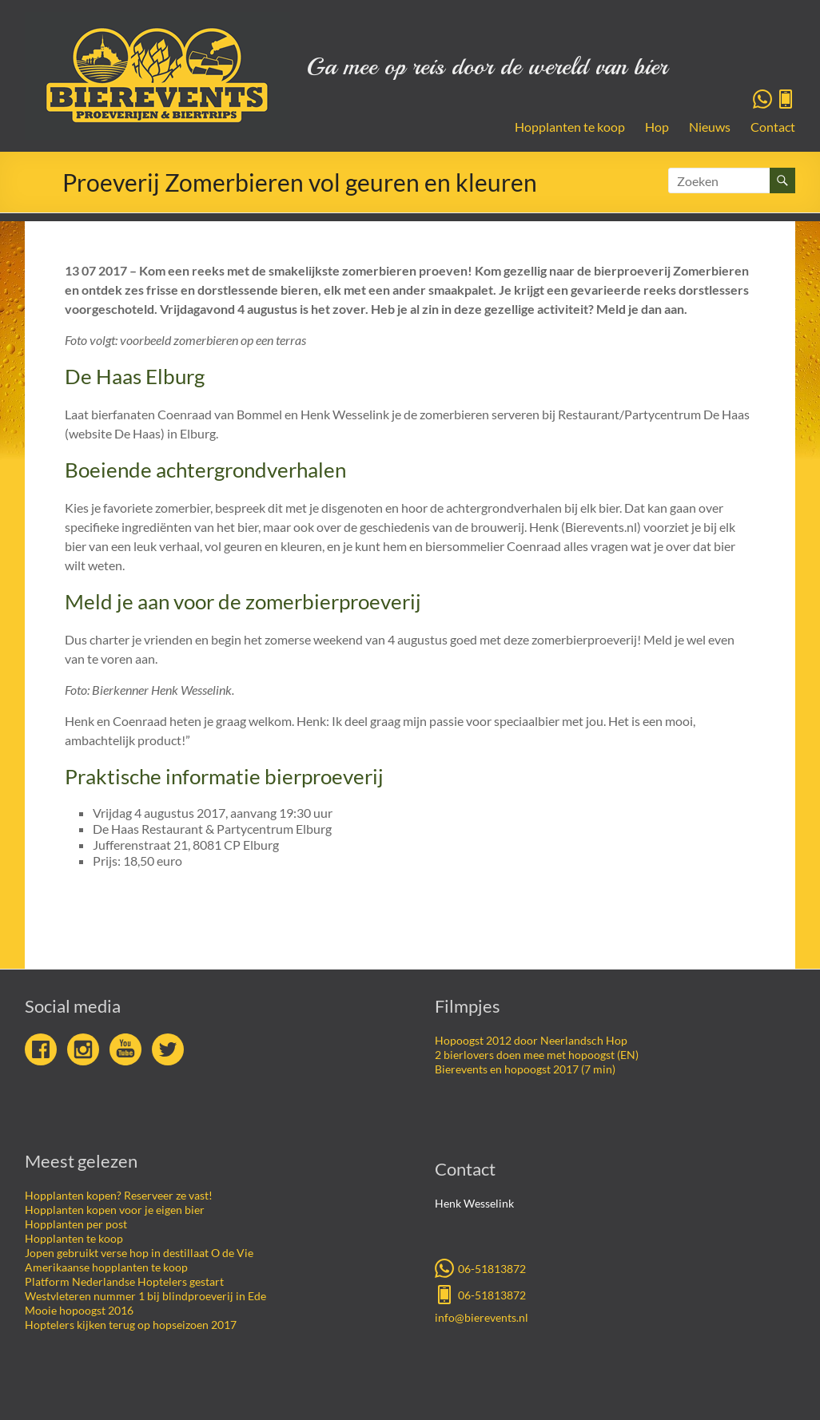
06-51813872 (480, 1267)
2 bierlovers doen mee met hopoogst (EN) (537, 1054)
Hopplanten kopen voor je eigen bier (115, 1209)
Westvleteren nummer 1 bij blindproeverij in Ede (145, 1296)
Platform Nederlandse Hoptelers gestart (124, 1281)
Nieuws (709, 126)
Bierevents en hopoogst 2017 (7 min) (525, 1069)
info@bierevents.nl (481, 1317)
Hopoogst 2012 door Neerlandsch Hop (531, 1040)
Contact (772, 126)
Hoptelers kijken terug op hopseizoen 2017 (131, 1324)
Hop (657, 126)
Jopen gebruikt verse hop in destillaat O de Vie (139, 1252)
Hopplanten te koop (570, 126)
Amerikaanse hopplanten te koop (106, 1267)
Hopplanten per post (76, 1224)
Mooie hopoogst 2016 (79, 1310)
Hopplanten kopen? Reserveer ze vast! (119, 1195)
